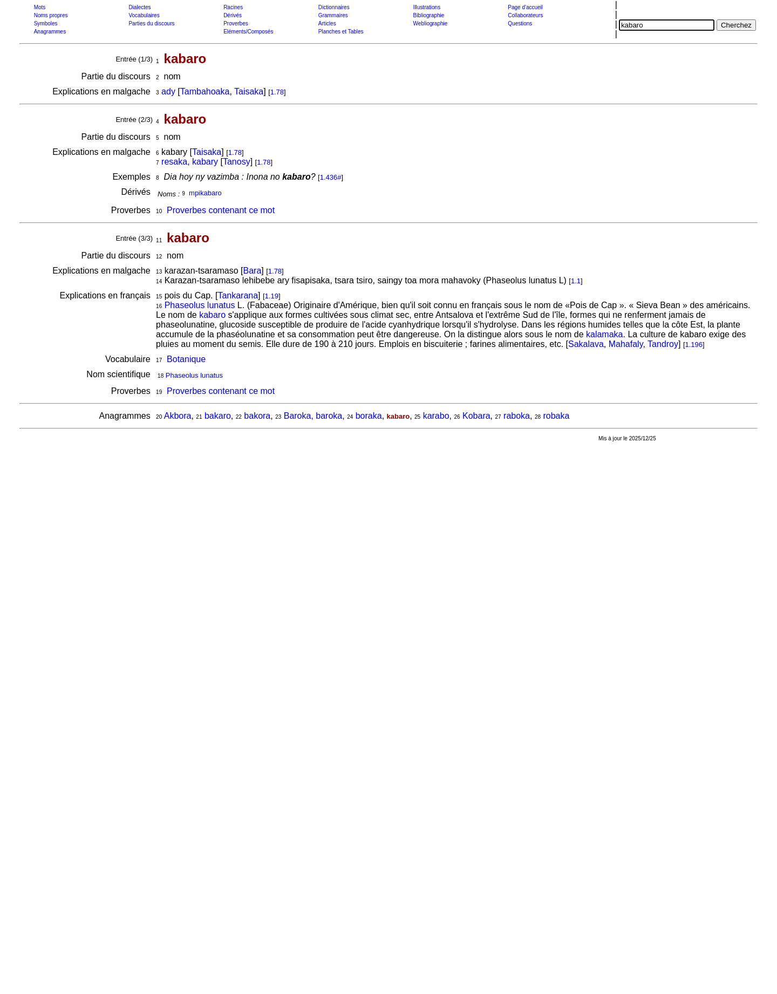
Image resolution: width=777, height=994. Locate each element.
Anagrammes (50, 32)
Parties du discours (151, 23)
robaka (556, 415)
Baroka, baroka (313, 415)
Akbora (178, 415)
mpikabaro (205, 193)
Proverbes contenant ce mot (221, 210)
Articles (327, 23)
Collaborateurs (525, 15)
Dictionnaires (334, 7)
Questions (520, 23)
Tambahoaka (205, 91)
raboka (516, 415)
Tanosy (236, 161)
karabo (436, 415)
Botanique (186, 359)
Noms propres (51, 15)
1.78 (277, 92)
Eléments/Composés (248, 32)
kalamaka (604, 334)
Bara (252, 270)
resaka (174, 161)
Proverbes (235, 23)
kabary (205, 161)
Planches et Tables (341, 32)
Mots (40, 7)
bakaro (218, 415)
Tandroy (663, 344)
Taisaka (248, 91)
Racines (233, 7)
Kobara (476, 415)
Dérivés (232, 15)
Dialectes (139, 7)
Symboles (46, 23)
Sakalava (586, 344)
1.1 (576, 281)
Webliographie (430, 23)
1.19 (271, 296)
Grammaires (333, 15)
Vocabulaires (143, 15)
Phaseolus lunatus (200, 305)
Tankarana (237, 295)
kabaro (212, 314)
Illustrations (427, 7)
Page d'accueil (525, 7)
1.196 (694, 345)
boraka (369, 415)
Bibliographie (429, 15)
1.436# (331, 177)
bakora (257, 415)
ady (168, 91)
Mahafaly (626, 344)
